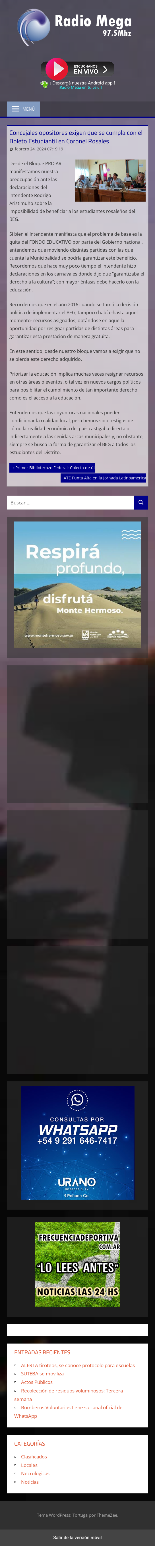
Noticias (30, 1482)
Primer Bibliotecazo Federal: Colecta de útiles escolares (68, 467)
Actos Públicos (37, 1382)
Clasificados (34, 1456)
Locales (29, 1465)
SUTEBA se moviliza (42, 1373)
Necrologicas (35, 1473)
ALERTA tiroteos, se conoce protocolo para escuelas (78, 1365)
